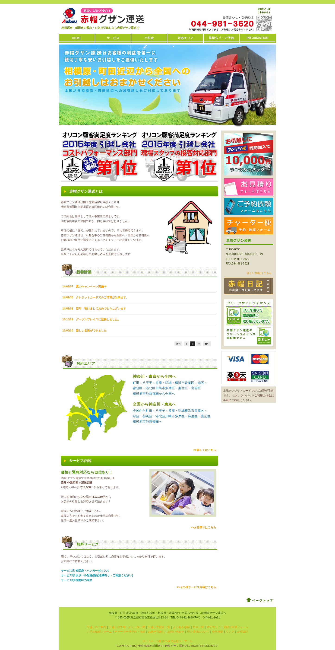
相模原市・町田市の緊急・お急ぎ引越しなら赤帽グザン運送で (100, 27)
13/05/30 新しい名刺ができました (84, 330)
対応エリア (186, 38)
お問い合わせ (176, 631)
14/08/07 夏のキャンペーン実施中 (84, 286)
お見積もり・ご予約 (222, 38)
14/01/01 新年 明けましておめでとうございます (94, 308)
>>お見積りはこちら (203, 527)
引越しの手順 (117, 627)
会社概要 (217, 631)
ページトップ (259, 600)
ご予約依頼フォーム (99, 631)
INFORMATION (258, 38)
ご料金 (149, 38)
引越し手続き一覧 (159, 627)
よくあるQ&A (181, 627)
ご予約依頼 (248, 206)
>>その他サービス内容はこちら (196, 587)
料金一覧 (198, 627)
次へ (207, 344)
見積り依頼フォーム (235, 627)
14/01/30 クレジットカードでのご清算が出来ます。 (95, 297)
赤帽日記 (248, 286)
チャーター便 (248, 225)
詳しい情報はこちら (259, 273)
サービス (113, 38)
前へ (178, 344)
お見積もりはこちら (248, 186)
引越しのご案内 (96, 627)
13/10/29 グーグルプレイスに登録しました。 (91, 319)
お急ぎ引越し (156, 631)
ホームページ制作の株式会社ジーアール (167, 641)
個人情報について (198, 631)
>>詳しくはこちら (204, 450)
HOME (77, 38)
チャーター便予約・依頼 (130, 631)
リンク (230, 631)
